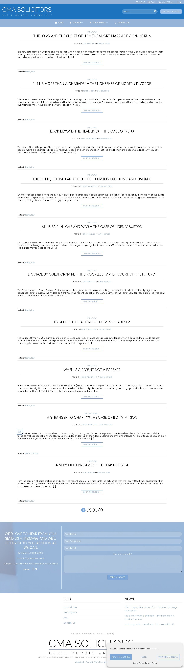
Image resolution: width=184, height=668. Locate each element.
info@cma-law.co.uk (33, 558)
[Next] (100, 510)
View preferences (168, 656)
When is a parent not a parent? (92, 369)
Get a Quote (70, 612)
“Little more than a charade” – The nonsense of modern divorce (92, 83)
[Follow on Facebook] (178, 2)
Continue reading (92, 63)
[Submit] (155, 11)
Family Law (92, 32)
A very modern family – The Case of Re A (92, 465)
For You (76, 22)
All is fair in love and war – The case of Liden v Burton (92, 226)
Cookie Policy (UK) (105, 634)
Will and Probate (92, 413)
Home (59, 22)
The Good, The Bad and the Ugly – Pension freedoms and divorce (92, 179)
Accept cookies (121, 656)
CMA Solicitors (103, 43)
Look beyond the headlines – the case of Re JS (92, 131)
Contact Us (121, 22)
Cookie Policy (138, 663)
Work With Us (70, 607)
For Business (98, 22)
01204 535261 (36, 553)
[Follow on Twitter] (180, 2)
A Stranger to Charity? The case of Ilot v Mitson (92, 417)
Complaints (75, 634)
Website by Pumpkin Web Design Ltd (92, 662)
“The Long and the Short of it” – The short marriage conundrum (92, 35)
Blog (66, 617)
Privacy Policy (151, 663)
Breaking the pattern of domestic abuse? (92, 322)
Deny (144, 656)
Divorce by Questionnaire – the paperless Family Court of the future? (92, 274)
